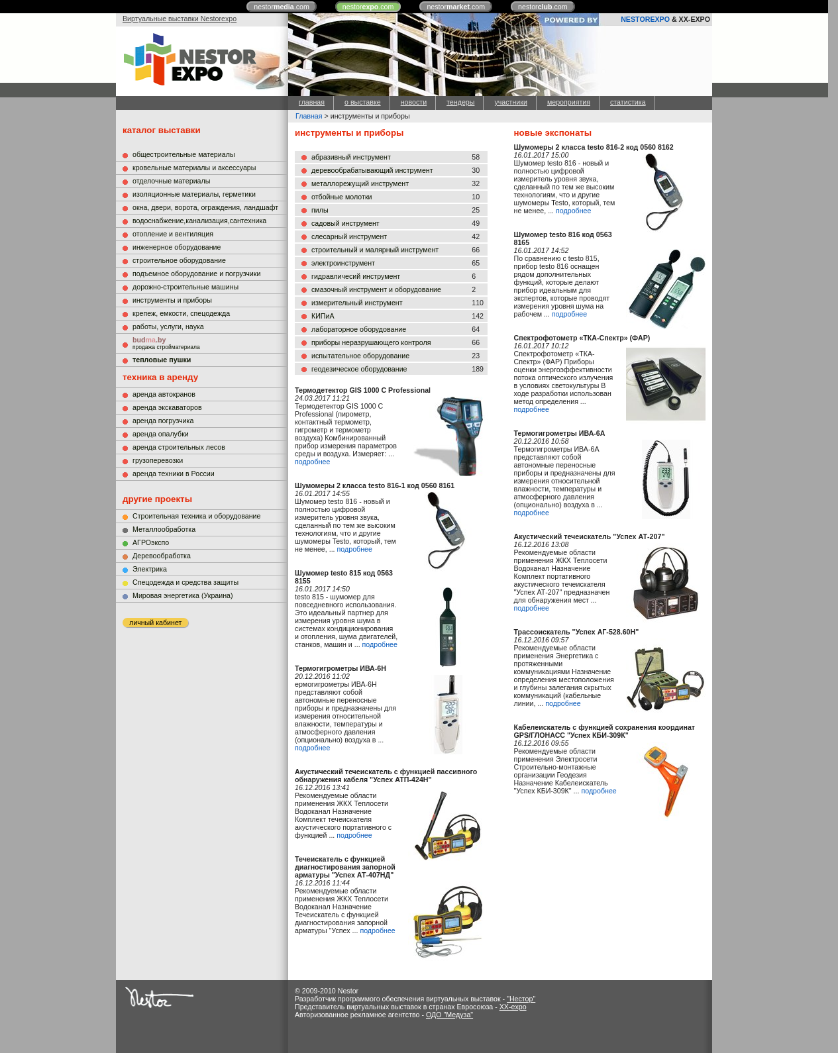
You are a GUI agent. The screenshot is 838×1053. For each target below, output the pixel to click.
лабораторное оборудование (358, 329)
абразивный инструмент (351, 157)
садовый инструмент (345, 223)
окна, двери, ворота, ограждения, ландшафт (205, 207)
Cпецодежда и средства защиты (185, 582)
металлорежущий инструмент (360, 183)
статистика (628, 102)
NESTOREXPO (645, 19)
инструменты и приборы (172, 300)
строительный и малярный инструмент (375, 250)
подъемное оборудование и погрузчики (196, 273)
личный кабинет (155, 623)
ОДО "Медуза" (449, 1015)
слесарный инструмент (349, 236)
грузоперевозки (157, 460)
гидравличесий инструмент (355, 276)
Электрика (149, 569)
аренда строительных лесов (178, 447)
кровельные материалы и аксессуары (194, 168)
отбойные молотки (341, 197)
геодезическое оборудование (359, 369)
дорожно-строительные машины (185, 287)
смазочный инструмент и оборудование (376, 289)
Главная (309, 116)
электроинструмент (343, 263)
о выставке (362, 102)
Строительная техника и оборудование (196, 516)
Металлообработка (163, 529)
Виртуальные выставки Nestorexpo (179, 19)
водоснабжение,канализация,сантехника (199, 221)
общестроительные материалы (183, 154)
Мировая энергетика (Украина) (182, 595)
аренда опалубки (160, 434)
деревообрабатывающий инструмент (372, 170)
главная (312, 102)
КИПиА (323, 316)
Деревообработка (161, 556)
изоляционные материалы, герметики (194, 194)
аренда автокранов (163, 394)
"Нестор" (521, 999)
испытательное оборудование (360, 356)
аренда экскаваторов (167, 407)
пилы (320, 210)
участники (510, 102)
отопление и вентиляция (172, 234)
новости (414, 102)
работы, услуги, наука (168, 326)
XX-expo (513, 1007)
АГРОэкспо (150, 542)
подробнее (312, 462)
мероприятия (568, 102)
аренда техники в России (173, 473)
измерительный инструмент (357, 303)
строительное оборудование (179, 260)
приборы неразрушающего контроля (371, 342)
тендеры (460, 102)
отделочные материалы (171, 181)
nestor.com (281, 7)
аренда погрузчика (162, 421)
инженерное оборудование (176, 247)
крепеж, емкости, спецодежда (181, 313)
